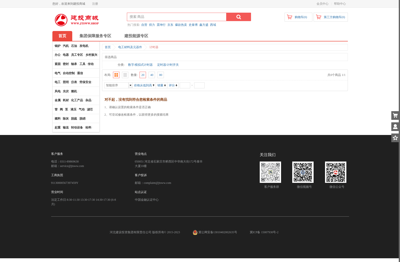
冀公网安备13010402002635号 (215, 232)
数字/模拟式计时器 (140, 64)
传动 (91, 64)
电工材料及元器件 (130, 47)
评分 (172, 85)
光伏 (66, 91)
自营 (144, 25)
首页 (62, 36)
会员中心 (322, 3)
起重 (58, 127)
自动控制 (69, 73)
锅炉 (58, 46)
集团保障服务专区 (95, 36)
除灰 (66, 118)
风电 (58, 91)
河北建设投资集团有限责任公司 (130, 232)
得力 (152, 25)
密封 (66, 64)
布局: (107, 75)
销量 (160, 85)
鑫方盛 (203, 25)
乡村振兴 (91, 55)
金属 (58, 100)
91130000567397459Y (64, 183)
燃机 (74, 91)
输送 (66, 127)
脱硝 (82, 118)
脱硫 (74, 118)
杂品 (88, 100)
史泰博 (193, 25)
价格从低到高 (143, 85)
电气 (58, 73)
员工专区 (77, 55)
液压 (73, 109)
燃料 (58, 118)
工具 (82, 64)
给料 (88, 127)
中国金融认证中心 (147, 199)
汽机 (66, 46)
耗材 (66, 100)
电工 (58, 82)
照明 (66, 82)
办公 (58, 55)
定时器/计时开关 (168, 64)
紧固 (58, 64)
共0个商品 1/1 (336, 75)
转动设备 (77, 127)
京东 (170, 25)
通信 (80, 73)
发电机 (83, 46)
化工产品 (77, 100)
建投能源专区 (136, 36)
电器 (66, 55)
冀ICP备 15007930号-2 (264, 232)
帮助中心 (340, 3)
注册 (95, 3)
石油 (74, 46)
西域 (213, 25)
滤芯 (90, 109)
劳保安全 (85, 82)
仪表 (74, 82)
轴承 (74, 64)
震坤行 (161, 25)
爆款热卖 (181, 25)
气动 (82, 109)
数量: (134, 75)
